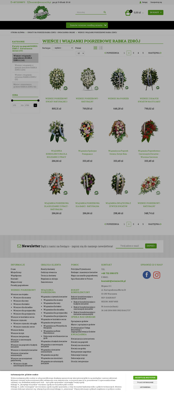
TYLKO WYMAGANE (145, 382)
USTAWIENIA (145, 387)
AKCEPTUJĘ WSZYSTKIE (145, 378)
